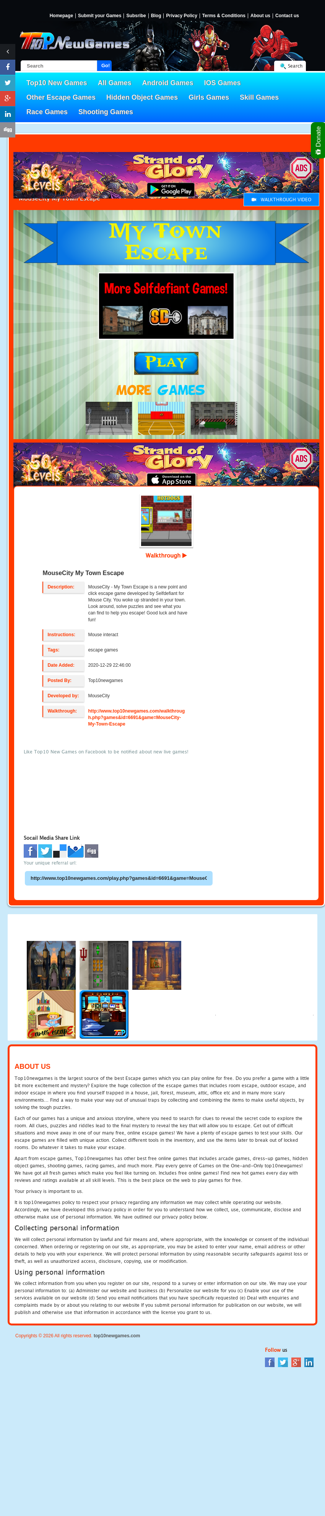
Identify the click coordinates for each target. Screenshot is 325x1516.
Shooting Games (105, 112)
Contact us (287, 15)
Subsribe (136, 15)
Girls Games (208, 97)
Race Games (47, 112)
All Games (115, 83)
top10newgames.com (117, 1335)
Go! (105, 65)
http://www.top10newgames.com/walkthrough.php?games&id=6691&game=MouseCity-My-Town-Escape (136, 717)
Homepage (61, 15)
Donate (318, 140)
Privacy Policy (181, 15)
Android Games (167, 83)
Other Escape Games (61, 97)
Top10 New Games (56, 83)
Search (295, 66)
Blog (156, 15)
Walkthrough (166, 555)
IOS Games (222, 83)
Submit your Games (99, 15)
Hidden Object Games (142, 97)
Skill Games (259, 97)
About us (260, 15)
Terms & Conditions (223, 15)
